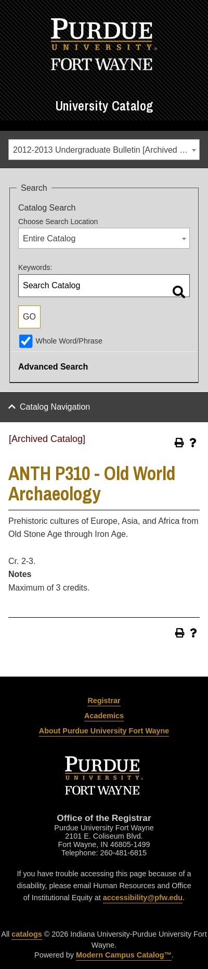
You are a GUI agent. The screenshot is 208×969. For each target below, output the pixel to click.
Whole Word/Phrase (68, 341)
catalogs (26, 934)
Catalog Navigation (55, 406)
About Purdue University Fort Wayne (104, 731)
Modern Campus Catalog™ (124, 955)
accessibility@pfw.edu (143, 897)
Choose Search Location (58, 221)
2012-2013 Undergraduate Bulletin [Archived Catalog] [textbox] (106, 149)
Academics (104, 716)
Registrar (103, 700)
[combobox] (104, 149)
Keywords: (35, 267)
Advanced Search (53, 366)
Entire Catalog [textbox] (49, 238)
